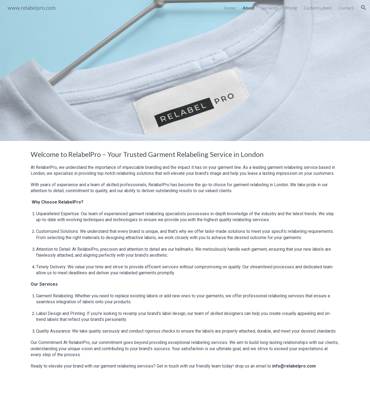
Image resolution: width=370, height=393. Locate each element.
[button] (363, 7)
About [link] (249, 7)
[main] (184, 266)
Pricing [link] (291, 7)
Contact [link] (346, 7)
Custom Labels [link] (318, 7)
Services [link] (270, 7)
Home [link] (230, 7)
